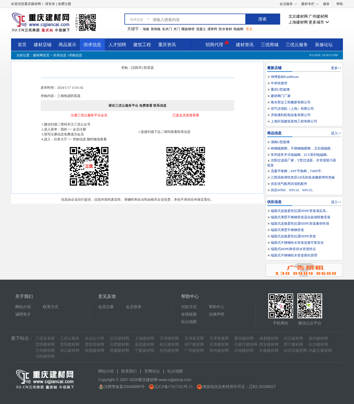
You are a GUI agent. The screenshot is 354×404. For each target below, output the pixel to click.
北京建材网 (298, 16)
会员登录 (133, 307)
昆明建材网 (45, 344)
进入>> (336, 133)
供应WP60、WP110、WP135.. (292, 190)
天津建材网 (169, 338)
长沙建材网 (318, 344)
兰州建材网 (45, 350)
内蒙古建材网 (320, 350)
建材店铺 (42, 44)
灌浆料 (212, 29)
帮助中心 (216, 307)
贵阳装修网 (94, 344)
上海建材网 (298, 22)
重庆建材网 (244, 338)
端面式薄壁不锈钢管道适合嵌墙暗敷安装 (300, 217)
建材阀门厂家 (281, 96)
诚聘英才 (23, 314)
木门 (176, 29)
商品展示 (67, 44)
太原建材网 (219, 344)
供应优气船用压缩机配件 (289, 184)
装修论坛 (324, 44)
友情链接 (189, 314)
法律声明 (216, 314)
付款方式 (189, 307)
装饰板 (156, 29)
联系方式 (50, 307)
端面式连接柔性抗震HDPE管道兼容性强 (300, 223)
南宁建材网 (194, 344)
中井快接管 (279, 83)
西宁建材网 (293, 344)
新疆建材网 (94, 350)
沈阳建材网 (45, 356)
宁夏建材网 (144, 350)
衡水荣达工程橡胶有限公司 (291, 102)
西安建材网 (268, 344)
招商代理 (217, 44)
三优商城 (269, 44)
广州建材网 (318, 16)
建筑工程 (142, 44)
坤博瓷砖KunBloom (285, 77)
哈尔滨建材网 (295, 350)
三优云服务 (297, 44)
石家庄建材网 (245, 344)
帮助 (339, 4)
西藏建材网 (119, 350)
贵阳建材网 (69, 344)
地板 (146, 29)
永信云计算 (94, 338)
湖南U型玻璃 (280, 142)
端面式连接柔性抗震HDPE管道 (293, 236)
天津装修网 (219, 338)
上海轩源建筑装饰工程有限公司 (294, 121)
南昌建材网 (144, 344)
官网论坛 (152, 371)
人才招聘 (117, 44)
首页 (22, 44)
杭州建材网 (169, 350)
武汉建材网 (293, 338)
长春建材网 (268, 350)
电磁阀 (238, 29)
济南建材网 (244, 350)
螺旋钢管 (188, 29)
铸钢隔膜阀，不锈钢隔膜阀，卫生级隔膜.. (301, 148)
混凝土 (201, 29)
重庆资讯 (167, 44)
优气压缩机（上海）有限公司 (292, 109)
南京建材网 (169, 344)
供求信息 (92, 44)
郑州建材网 (219, 350)
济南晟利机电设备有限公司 (291, 115)
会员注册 (106, 307)
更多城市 (319, 22)
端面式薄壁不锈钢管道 (287, 230)
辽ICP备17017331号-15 (173, 387)
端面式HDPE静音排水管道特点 (293, 249)
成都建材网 (268, 338)
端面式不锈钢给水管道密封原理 (294, 255)
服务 (326, 4)
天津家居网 (194, 338)
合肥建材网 (119, 344)
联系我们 (129, 371)
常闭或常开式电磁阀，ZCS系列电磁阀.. (299, 155)
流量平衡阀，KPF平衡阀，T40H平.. (297, 171)
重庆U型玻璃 (280, 89)
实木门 (167, 29)
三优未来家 (45, 338)
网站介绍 (23, 307)
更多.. (250, 29)
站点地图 (189, 322)
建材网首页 (41, 55)
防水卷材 (225, 29)
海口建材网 (69, 350)
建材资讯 (245, 44)
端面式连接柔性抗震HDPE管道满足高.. (299, 211)
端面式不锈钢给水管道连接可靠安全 (297, 243)
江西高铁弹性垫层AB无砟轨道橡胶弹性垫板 (303, 177)
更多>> (336, 68)
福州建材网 (318, 338)
